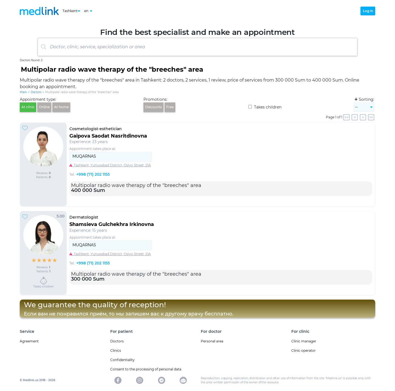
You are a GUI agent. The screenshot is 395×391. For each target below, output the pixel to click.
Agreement (29, 341)
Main (23, 92)
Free (170, 107)
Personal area (212, 341)
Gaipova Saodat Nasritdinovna (108, 136)
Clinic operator (303, 350)
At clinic (28, 107)
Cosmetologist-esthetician (95, 128)
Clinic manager (303, 341)
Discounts (153, 107)
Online (44, 107)
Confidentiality (122, 360)
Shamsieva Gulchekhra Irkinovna (111, 224)
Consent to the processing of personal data (145, 369)
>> (371, 117)
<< (346, 117)
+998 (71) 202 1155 (93, 174)
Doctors (36, 92)
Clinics (115, 350)
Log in (368, 11)
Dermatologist (83, 217)
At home (61, 107)
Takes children (264, 107)
